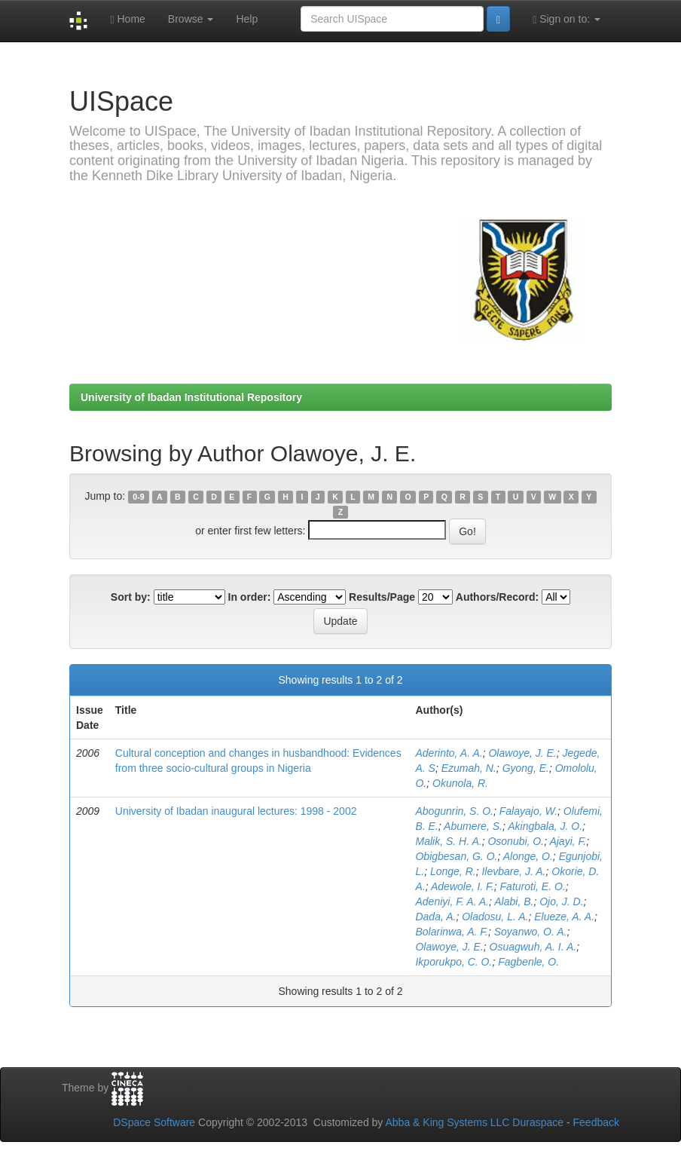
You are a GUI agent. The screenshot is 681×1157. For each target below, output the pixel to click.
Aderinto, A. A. (448, 753)
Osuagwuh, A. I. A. (533, 947)
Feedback (596, 1122)
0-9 (138, 496)
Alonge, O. (528, 856)
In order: (249, 597)
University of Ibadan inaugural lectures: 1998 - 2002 (236, 811)
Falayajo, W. (528, 811)
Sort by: (131, 597)
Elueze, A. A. (564, 917)
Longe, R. (453, 871)
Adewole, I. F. (462, 886)
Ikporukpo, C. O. (453, 962)
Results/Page (382, 597)
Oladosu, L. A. (495, 917)
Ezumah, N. (468, 768)
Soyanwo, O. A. (530, 932)
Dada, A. (435, 917)
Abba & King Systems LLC (447, 1122)
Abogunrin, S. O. (454, 811)
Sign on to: (566, 19)
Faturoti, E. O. (533, 886)
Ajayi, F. (567, 841)
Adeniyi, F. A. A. (452, 901)
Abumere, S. (473, 826)
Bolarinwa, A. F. (451, 932)
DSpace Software (154, 1122)
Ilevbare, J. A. (513, 871)
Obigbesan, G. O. (456, 856)
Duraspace (537, 1122)
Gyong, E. (525, 768)
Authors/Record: (497, 597)
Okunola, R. (460, 783)
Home (127, 19)
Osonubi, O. (515, 841)
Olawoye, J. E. (522, 753)
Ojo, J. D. (561, 901)
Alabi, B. (513, 901)
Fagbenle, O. (528, 962)
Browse (191, 19)
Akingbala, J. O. (545, 826)
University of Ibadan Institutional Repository (191, 397)
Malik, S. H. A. (448, 841)
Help (247, 19)
